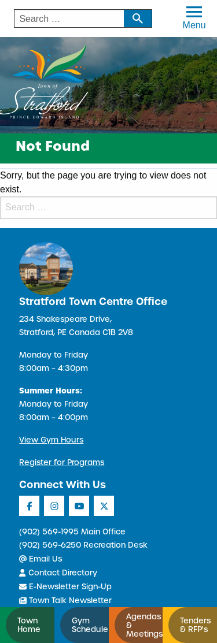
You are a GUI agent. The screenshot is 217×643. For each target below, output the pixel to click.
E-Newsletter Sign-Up (65, 587)
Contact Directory (58, 573)
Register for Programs (61, 462)
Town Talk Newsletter (65, 600)
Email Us (40, 559)
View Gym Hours (51, 440)
